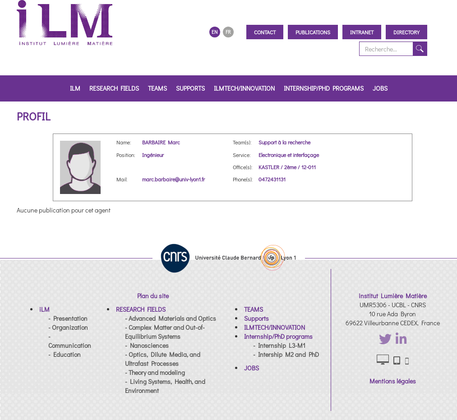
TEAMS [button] (157, 88)
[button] (44, 309)
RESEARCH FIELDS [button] (114, 88)
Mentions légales (392, 381)
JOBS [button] (380, 88)
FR (228, 31)
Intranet (362, 32)
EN (214, 31)
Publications (312, 32)
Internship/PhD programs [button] (324, 88)
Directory (406, 32)
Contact (265, 32)
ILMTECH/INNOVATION (244, 88)
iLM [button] (75, 88)
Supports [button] (190, 88)
